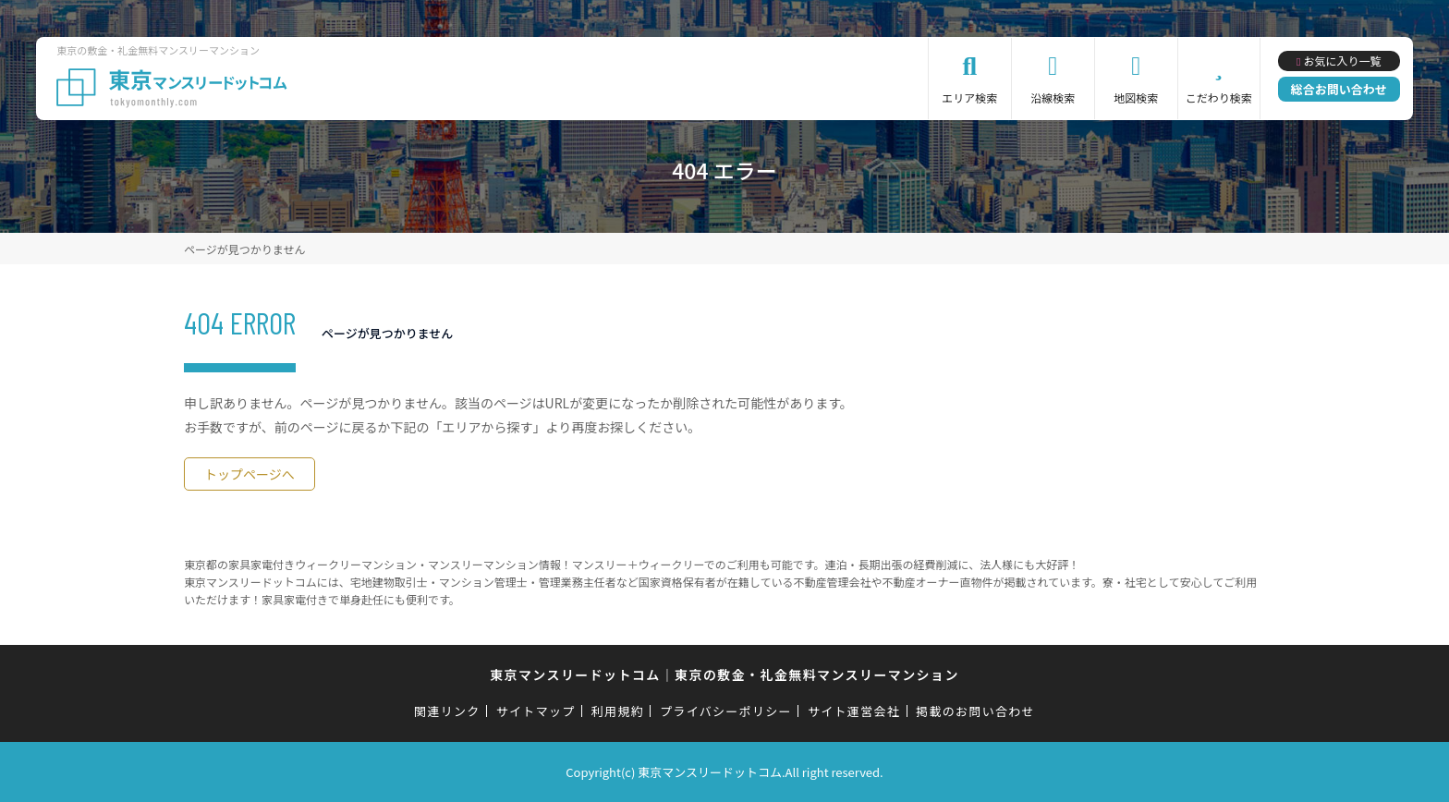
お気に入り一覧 (1342, 60)
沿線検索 (1052, 97)
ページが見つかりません (244, 249)
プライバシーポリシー (726, 711)
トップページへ (249, 474)
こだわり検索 (1219, 97)
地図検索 (1136, 97)
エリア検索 (969, 97)
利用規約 (617, 711)
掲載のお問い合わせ (975, 711)
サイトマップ (536, 711)
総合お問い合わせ (1339, 89)
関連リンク (447, 711)
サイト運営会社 (854, 711)
